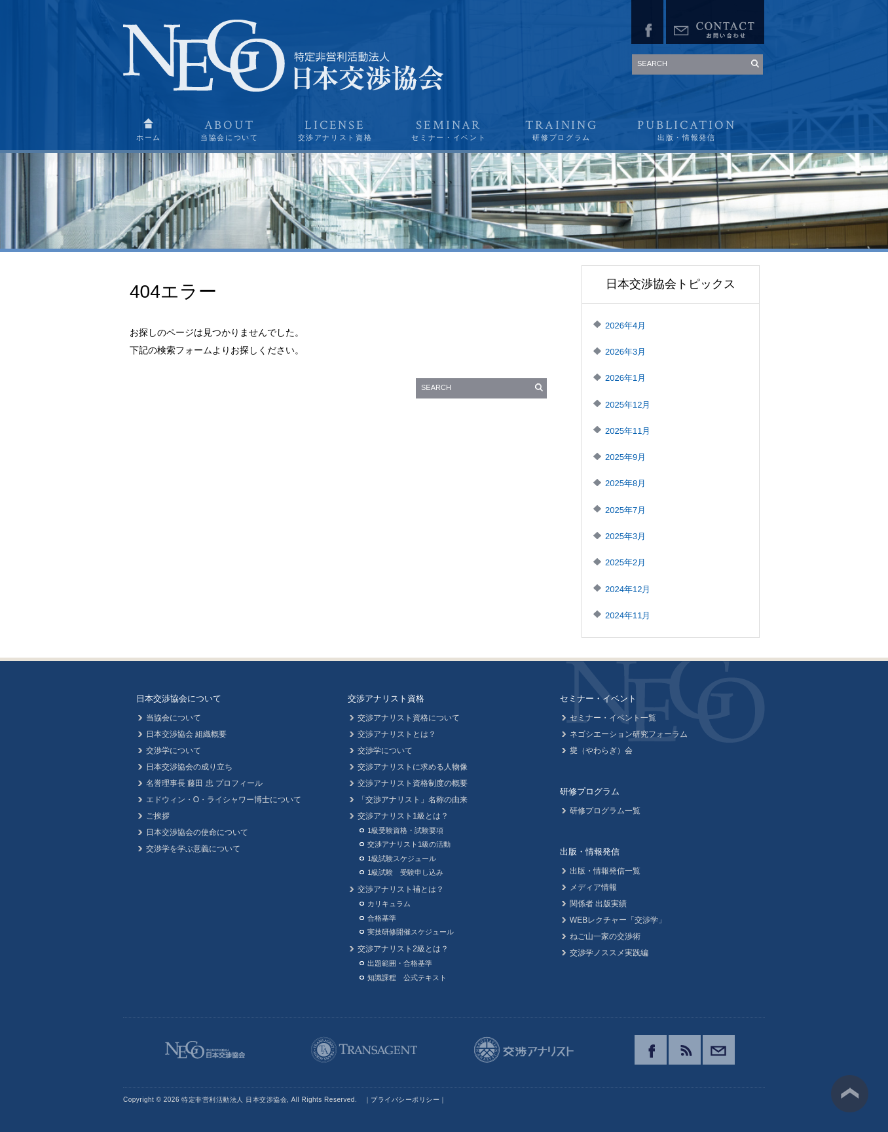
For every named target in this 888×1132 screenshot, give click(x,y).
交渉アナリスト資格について (409, 717)
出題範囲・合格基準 (399, 963)
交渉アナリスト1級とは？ (403, 816)
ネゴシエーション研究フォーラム (629, 734)
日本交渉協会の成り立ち (189, 766)
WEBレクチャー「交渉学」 (618, 920)
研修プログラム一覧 (605, 810)
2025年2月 (625, 562)
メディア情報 (593, 887)
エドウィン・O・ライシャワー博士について (223, 799)
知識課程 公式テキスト (407, 978)
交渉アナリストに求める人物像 (413, 766)
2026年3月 (625, 352)
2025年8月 (625, 483)
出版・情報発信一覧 (605, 871)
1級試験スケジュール (401, 858)
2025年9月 (625, 457)
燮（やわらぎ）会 (601, 750)
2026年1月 (625, 378)
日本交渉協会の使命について (197, 832)
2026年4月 (625, 325)
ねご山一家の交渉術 (605, 936)
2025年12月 (627, 405)
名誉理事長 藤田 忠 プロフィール (204, 783)
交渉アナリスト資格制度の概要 (413, 783)
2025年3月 (625, 536)
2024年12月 (627, 589)
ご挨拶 (158, 816)
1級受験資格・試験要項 (405, 830)
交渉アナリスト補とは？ (401, 889)
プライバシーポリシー (405, 1099)
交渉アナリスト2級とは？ (403, 948)
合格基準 (381, 918)
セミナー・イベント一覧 (613, 717)
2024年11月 (627, 615)
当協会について (173, 717)
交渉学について (173, 750)
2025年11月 (627, 431)
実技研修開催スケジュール (410, 932)
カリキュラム (389, 904)
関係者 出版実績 (598, 903)
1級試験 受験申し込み (405, 872)
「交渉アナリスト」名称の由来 (413, 799)
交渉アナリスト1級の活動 (409, 844)
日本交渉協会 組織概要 (186, 734)
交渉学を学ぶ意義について (193, 848)
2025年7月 (625, 510)
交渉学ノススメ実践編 (609, 952)
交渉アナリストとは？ (397, 734)
